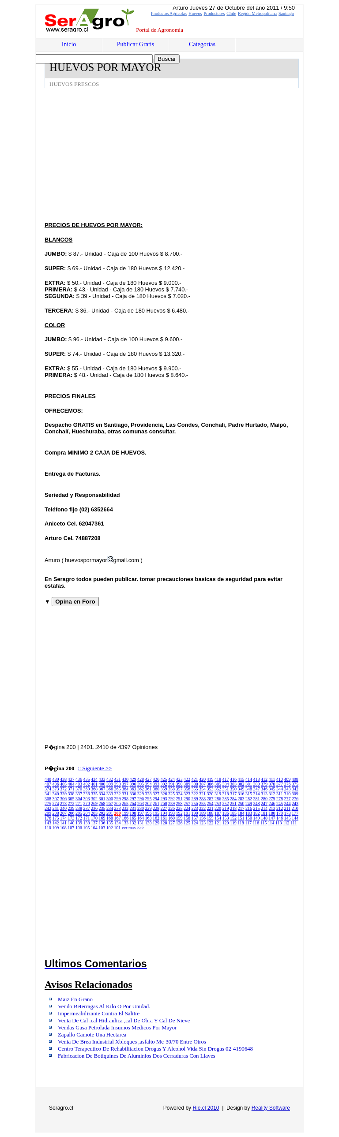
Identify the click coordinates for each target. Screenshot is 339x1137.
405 (63, 784)
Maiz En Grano (75, 999)
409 (287, 779)
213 (272, 808)
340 (56, 793)
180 (272, 813)
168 (109, 818)
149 (256, 818)
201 (109, 813)
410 (279, 779)
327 (156, 793)
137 (94, 822)
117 (248, 822)
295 (148, 798)
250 (241, 803)
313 (264, 793)
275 (48, 803)
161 (164, 818)
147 (272, 818)
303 (86, 798)
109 (55, 827)
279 (272, 798)
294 (156, 798)
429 (133, 779)
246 (272, 803)
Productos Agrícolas (169, 13)
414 (248, 779)
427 (148, 779)
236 (94, 808)
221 (210, 808)
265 (125, 803)
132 (133, 822)
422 (187, 779)
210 (295, 808)
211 (287, 808)
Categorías (202, 44)
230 (140, 808)
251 (233, 803)
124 (195, 822)
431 (117, 779)
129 (156, 822)
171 (86, 818)
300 (109, 798)
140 (71, 822)
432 (109, 779)
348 (248, 789)
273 (63, 803)
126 (179, 822)
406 (56, 784)
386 (210, 784)
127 (171, 822)
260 (164, 803)
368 (94, 789)
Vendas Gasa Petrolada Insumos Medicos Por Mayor (117, 1028)
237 (86, 808)
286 (218, 798)
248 (256, 803)
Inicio (69, 44)
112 (286, 822)
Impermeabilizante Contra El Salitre (98, 1013)
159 (179, 818)
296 (140, 798)
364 (125, 789)
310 (287, 793)
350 (233, 789)
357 (179, 789)
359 (164, 789)
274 (56, 803)
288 (202, 798)
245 (279, 803)
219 (225, 808)
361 (148, 789)
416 (233, 779)
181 (264, 813)
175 (56, 818)
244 (287, 803)
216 (248, 808)
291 (179, 798)
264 (133, 803)
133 (125, 822)
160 (171, 818)
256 (195, 803)
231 (133, 808)
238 (78, 808)
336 (86, 793)
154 (218, 818)
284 (233, 798)
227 (164, 808)
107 (71, 827)
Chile (231, 13)
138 (86, 822)
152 (233, 818)
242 (48, 808)
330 (133, 793)
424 (171, 779)
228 (156, 808)
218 (233, 808)
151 (241, 818)
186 (225, 813)
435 (86, 779)
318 (225, 793)
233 (117, 808)
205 (78, 813)
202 (102, 813)
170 (94, 818)
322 (195, 793)
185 (233, 813)
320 (210, 793)
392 (164, 784)
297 (133, 798)
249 (248, 803)
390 (179, 784)
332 (117, 793)
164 (140, 818)
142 (56, 822)
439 (56, 779)
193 (171, 813)
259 (171, 803)
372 (63, 789)
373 (56, 789)
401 (94, 784)
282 (248, 798)
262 (148, 803)
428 (140, 779)
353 (210, 789)
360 (156, 789)
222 (202, 808)
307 (56, 798)
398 (117, 784)
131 (140, 822)
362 (140, 789)
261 (156, 803)
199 (125, 813)
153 (225, 818)
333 (109, 793)
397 (125, 784)
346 (264, 789)
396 (133, 784)
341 (48, 793)
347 (256, 789)
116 (255, 822)
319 (218, 793)
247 (264, 803)
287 (210, 798)
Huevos (195, 13)
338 (71, 793)
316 (241, 793)
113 (278, 822)
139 (78, 822)
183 (248, 813)
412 (264, 779)
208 (56, 813)
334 (102, 793)
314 (256, 793)
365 (117, 789)
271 (78, 803)
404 (71, 784)
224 (187, 808)
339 (63, 793)
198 (133, 813)
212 (279, 808)
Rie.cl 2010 (205, 1108)
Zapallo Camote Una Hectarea (92, 1035)
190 (195, 813)
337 (78, 793)
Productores (214, 13)
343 (287, 789)
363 (133, 789)
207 (63, 813)
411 (272, 779)
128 (164, 822)
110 (48, 827)
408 (295, 779)
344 (279, 789)
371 (71, 789)
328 (148, 793)
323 (187, 793)
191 (187, 813)
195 (156, 813)
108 (63, 827)
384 (225, 784)
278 (279, 798)
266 (117, 803)
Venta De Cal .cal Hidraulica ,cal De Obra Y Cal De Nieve (124, 1021)
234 (109, 808)
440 (48, 779)
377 (279, 784)
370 (78, 789)
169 (102, 818)
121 (218, 822)
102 (109, 827)
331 (125, 793)
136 (102, 822)
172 (78, 818)
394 (148, 784)
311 (279, 793)
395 (140, 784)
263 (140, 803)
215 (256, 808)
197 (140, 813)
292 (171, 798)
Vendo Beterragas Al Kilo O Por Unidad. (104, 1006)
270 (86, 803)
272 (71, 803)
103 (101, 827)
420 (202, 779)
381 (248, 784)
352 (218, 789)
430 (125, 779)
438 (63, 779)
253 (218, 803)
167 (117, 818)
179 (279, 813)
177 (295, 813)
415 (241, 779)
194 (164, 813)
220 (218, 808)
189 (202, 813)
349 (241, 789)
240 (63, 808)
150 (248, 818)
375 (295, 784)
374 (48, 789)
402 (86, 784)
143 (48, 822)
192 (179, 813)
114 (271, 822)
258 (179, 803)
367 (102, 789)
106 (78, 827)
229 (148, 808)
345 (272, 789)
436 (78, 779)
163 (148, 818)
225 (179, 808)
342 (295, 789)
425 (164, 779)
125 (187, 822)
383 (233, 784)
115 (263, 822)
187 (218, 813)
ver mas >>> (133, 827)
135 (109, 822)
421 (195, 779)
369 (86, 789)
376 (287, 784)
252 (225, 803)
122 (210, 822)
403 (78, 784)
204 (86, 813)
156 (202, 818)
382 (241, 784)
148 (264, 818)
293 (164, 798)
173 (71, 818)
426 (156, 779)
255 (202, 803)
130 (148, 822)
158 (187, 818)
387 (202, 784)
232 (125, 808)
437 (71, 779)
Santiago (286, 13)
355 (195, 789)
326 (164, 793)
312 (272, 793)
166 (125, 818)
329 (140, 793)
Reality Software (271, 1108)
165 (133, 818)
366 (109, 789)
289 (195, 798)
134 (117, 822)
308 (48, 798)
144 (295, 818)
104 (94, 827)
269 (94, 803)
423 (179, 779)
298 (125, 798)
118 (240, 822)
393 (156, 784)
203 (94, 813)
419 (210, 779)
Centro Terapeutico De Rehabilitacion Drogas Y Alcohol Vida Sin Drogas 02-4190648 (155, 1049)
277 (287, 798)
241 (56, 808)
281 (256, 798)
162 (156, 818)
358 (171, 789)
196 (148, 813)
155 (210, 818)
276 (295, 798)
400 (102, 784)
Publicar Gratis (135, 44)
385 (218, 784)
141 (63, 822)
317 (233, 793)
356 (187, 789)
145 (287, 818)
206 (71, 813)
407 (48, 784)
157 (195, 818)
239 (71, 808)
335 (94, 793)
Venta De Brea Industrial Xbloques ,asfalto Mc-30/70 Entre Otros (132, 1042)
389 (187, 784)
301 (102, 798)
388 (195, 784)
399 (109, 784)
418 (218, 779)
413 (256, 779)
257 (187, 803)
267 (109, 803)
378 (272, 784)
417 (225, 779)
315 (248, 793)
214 (264, 808)
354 (202, 789)
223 (195, 808)
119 (233, 822)
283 (241, 798)
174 (63, 818)
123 (202, 822)
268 (102, 803)
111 (293, 822)
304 (78, 798)
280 (264, 798)
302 (94, 798)
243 (295, 803)
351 (225, 789)
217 (241, 808)
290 (187, 798)
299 (117, 798)
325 (171, 793)
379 (264, 784)
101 (117, 827)
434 (94, 779)
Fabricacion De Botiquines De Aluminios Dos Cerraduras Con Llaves (136, 1056)
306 (63, 798)
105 (86, 827)
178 (287, 813)
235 (102, 808)
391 (171, 784)
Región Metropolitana (257, 13)
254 (210, 803)
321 (202, 793)
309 (295, 793)
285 (225, 798)
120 (225, 822)
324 (179, 793)
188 (210, 813)
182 (256, 813)
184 (241, 813)
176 (48, 818)
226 (171, 808)
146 (279, 818)
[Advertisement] (192, 154)
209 (48, 813)
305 (71, 798)
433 (102, 779)
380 (256, 784)
